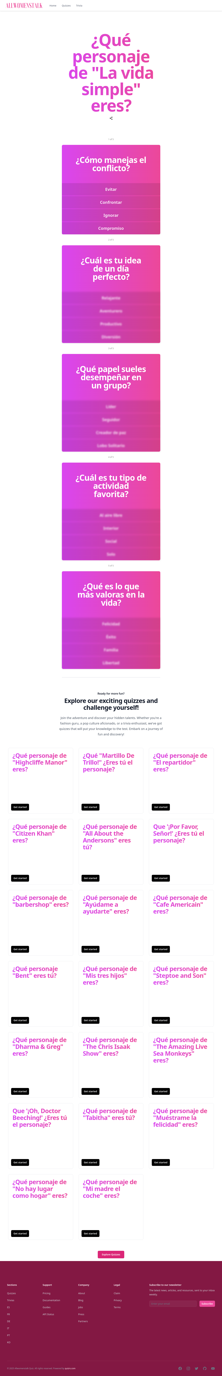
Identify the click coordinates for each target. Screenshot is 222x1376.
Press (81, 1314)
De (8, 1321)
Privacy (118, 1300)
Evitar (111, 189)
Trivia (79, 5)
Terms (117, 1307)
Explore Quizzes (111, 1254)
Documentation (51, 1300)
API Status (48, 1314)
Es (8, 1307)
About (81, 1293)
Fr (8, 1314)
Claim (117, 1293)
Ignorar (110, 215)
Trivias (10, 1300)
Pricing (46, 1293)
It (8, 1328)
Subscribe (207, 1303)
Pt (8, 1335)
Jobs (80, 1307)
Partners (83, 1321)
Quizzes (66, 5)
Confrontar (111, 202)
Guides (47, 1307)
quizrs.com (70, 1368)
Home (52, 5)
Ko (8, 1342)
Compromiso (111, 228)
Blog (80, 1300)
